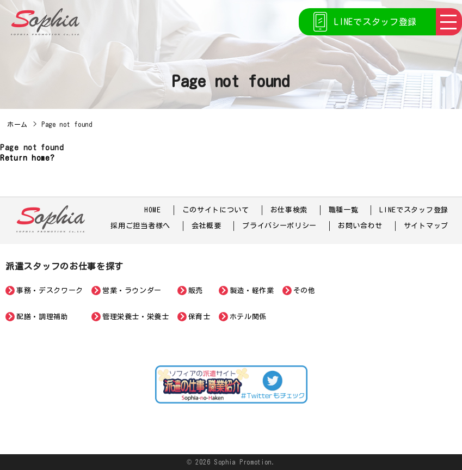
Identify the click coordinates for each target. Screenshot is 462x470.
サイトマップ (426, 225)
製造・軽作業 (252, 290)
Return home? (27, 158)
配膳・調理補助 (42, 316)
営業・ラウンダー (132, 290)
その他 (304, 290)
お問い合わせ (360, 225)
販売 (195, 290)
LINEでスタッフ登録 (375, 21)
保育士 (199, 316)
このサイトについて (215, 209)
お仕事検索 (289, 209)
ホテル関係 (248, 316)
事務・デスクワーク (49, 290)
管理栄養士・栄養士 (135, 316)
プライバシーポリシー (279, 225)
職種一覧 (344, 209)
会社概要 (206, 225)
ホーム (17, 124)
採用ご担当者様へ (140, 225)
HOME (152, 209)
